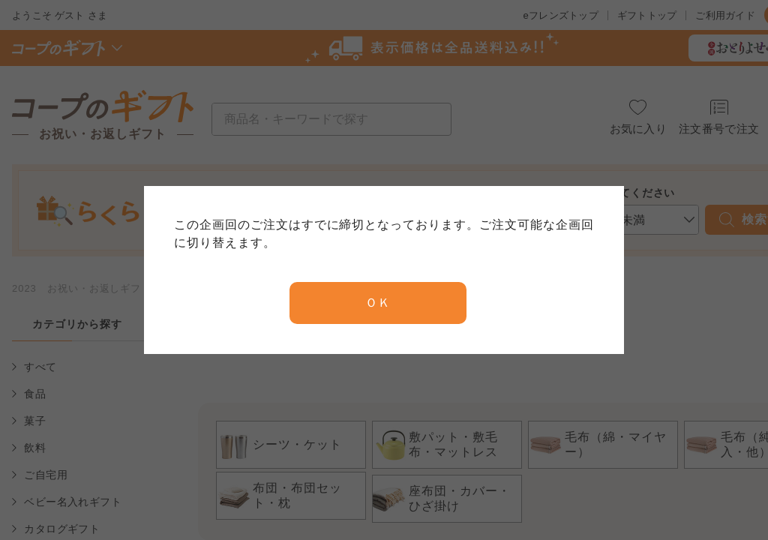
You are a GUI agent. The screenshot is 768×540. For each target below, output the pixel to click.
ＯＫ (378, 302)
